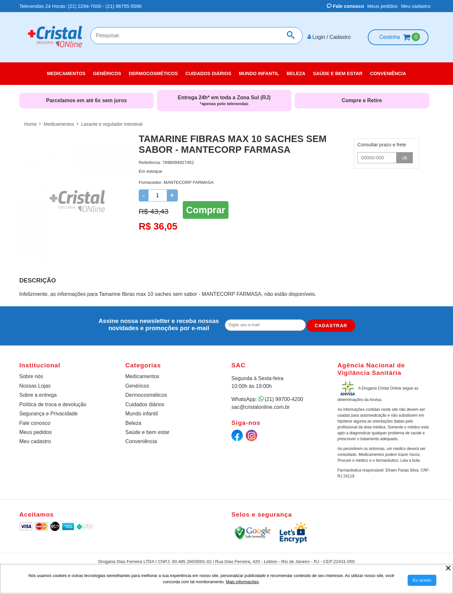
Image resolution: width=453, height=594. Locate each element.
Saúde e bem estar (147, 431)
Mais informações (242, 581)
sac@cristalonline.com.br (260, 406)
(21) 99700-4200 (284, 398)
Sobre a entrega (38, 394)
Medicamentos (142, 375)
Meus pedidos (382, 6)
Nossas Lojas (35, 385)
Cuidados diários (144, 403)
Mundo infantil (141, 412)
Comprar (205, 209)
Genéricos (137, 385)
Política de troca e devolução (52, 403)
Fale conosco (345, 6)
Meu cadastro (415, 6)
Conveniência (141, 440)
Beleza (133, 422)
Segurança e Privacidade (48, 412)
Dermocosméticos (146, 394)
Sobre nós (31, 375)
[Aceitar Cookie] (422, 580)
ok (405, 156)
